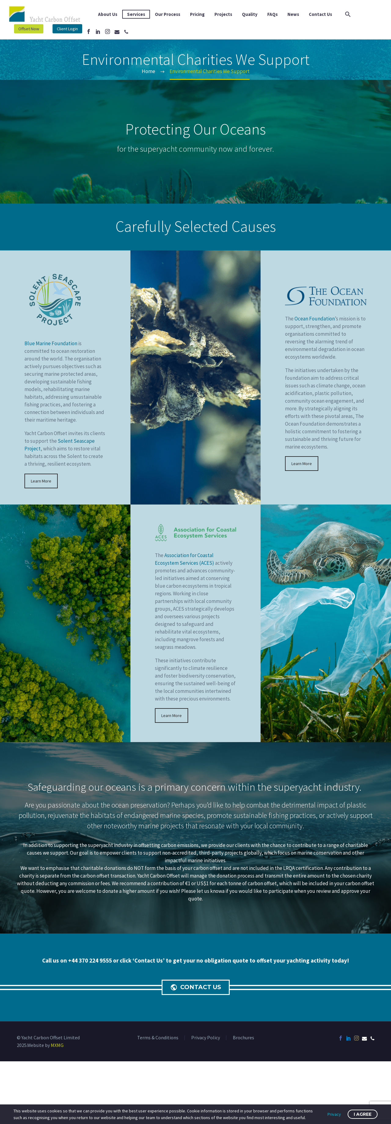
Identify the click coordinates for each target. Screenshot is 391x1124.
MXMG (57, 1045)
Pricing (197, 14)
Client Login (69, 28)
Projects (223, 14)
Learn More (41, 481)
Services (136, 14)
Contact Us (320, 14)
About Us (107, 14)
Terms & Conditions (157, 1037)
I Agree (362, 1114)
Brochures (243, 1037)
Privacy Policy (205, 1037)
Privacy (334, 1114)
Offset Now (29, 28)
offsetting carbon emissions (168, 845)
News (293, 14)
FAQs (272, 14)
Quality (250, 14)
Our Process (167, 14)
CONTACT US (197, 987)
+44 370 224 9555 (90, 960)
